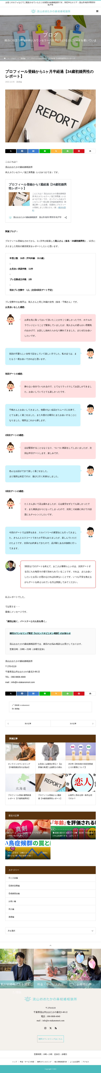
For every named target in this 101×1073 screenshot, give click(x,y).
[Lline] (44, 151)
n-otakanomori (24, 705)
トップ (14, 1062)
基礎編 (19, 82)
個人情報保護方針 (60, 1062)
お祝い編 (12, 901)
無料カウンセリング (44, 1062)
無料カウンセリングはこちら (50, 1039)
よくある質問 (75, 1062)
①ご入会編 (13, 878)
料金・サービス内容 (27, 1062)
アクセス (86, 1062)
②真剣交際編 (14, 886)
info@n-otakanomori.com (23, 682)
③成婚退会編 (14, 894)
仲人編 (11, 909)
